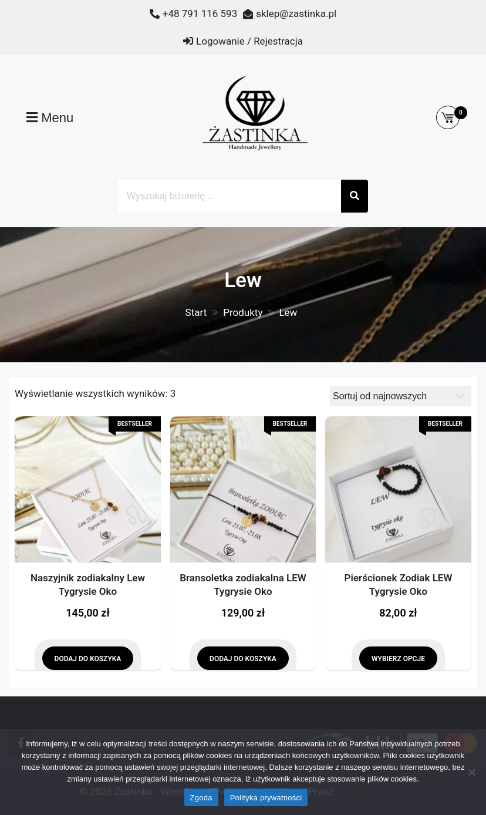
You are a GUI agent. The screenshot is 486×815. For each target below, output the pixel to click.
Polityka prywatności (266, 797)
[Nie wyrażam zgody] (471, 772)
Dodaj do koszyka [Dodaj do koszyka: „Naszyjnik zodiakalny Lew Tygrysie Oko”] (88, 659)
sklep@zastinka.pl (296, 13)
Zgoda (201, 797)
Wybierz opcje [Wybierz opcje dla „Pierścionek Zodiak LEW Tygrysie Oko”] (398, 659)
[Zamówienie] (400, 396)
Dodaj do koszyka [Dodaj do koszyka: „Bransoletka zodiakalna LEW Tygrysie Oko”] (243, 659)
